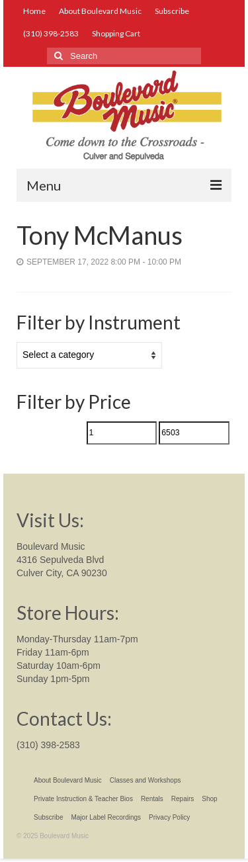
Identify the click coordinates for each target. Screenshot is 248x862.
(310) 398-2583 (48, 745)
